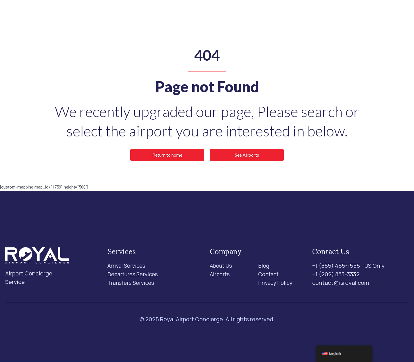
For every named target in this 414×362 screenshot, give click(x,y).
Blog (239, 16)
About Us (214, 16)
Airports (184, 16)
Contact (262, 16)
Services (148, 16)
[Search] (325, 16)
